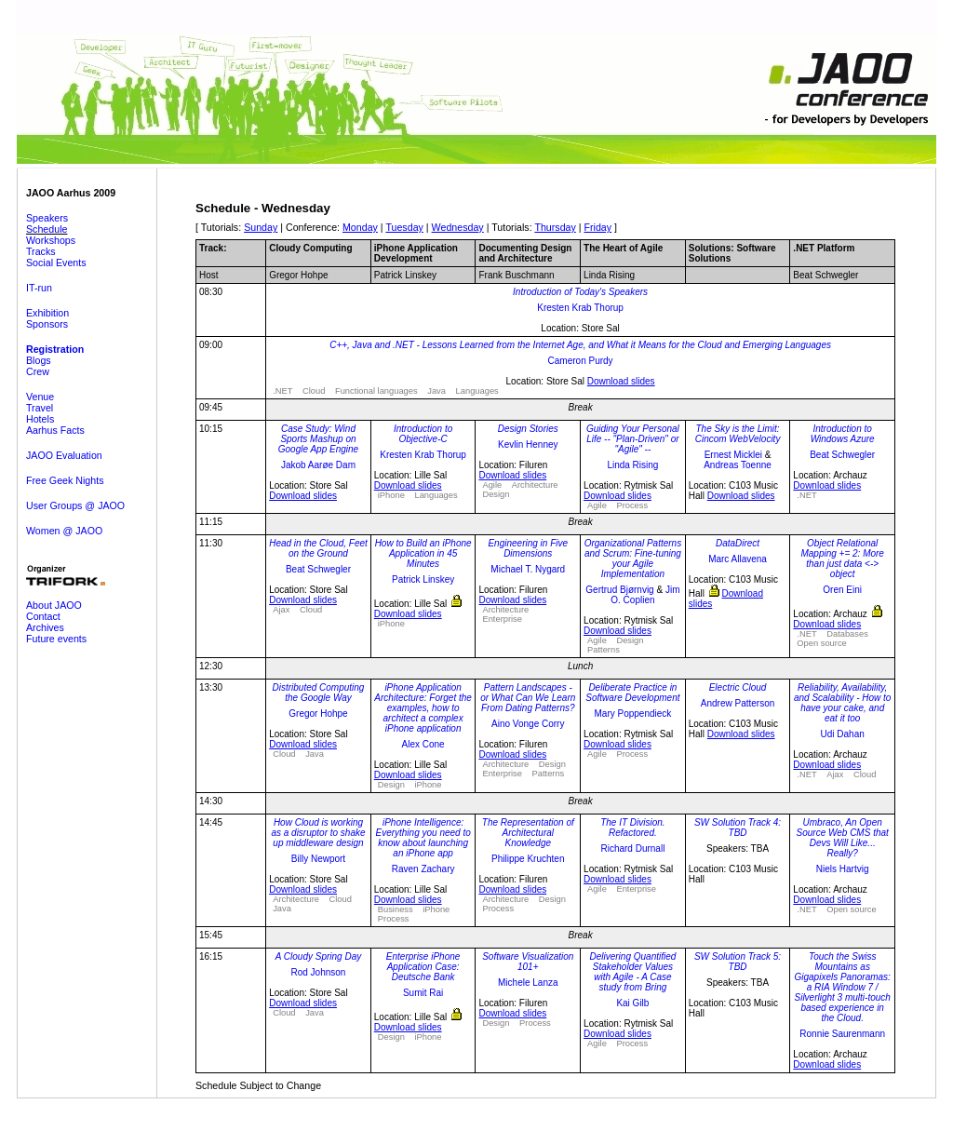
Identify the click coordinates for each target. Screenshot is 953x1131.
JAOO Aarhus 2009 (70, 192)
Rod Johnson (318, 972)
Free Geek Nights (65, 480)
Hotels (40, 418)
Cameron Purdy (580, 361)
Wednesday (458, 227)
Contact (43, 616)
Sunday (260, 227)
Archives (45, 627)
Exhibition (47, 312)
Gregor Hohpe (318, 713)
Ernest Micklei (733, 455)
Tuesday (404, 227)
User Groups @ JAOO (75, 505)
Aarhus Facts (55, 430)
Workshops (50, 240)
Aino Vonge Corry (527, 724)
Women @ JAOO (64, 530)
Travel (39, 407)
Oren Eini (842, 590)
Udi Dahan (843, 734)
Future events (56, 638)
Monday (360, 227)
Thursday (554, 227)
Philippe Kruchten (527, 859)
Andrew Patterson (738, 703)
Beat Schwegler (842, 455)
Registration (55, 349)
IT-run (39, 287)
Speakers (47, 217)
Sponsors (47, 324)
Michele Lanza (527, 982)
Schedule (46, 229)
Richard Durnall (632, 848)
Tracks (41, 251)
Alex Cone (423, 744)
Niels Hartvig (842, 869)
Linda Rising (632, 465)
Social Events (56, 262)
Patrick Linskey (423, 579)
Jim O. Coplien (645, 595)
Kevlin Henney (527, 444)
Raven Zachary (423, 869)
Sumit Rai (423, 993)
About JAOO (54, 605)
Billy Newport (318, 859)
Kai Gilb (632, 1003)
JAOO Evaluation (64, 455)
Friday (598, 227)
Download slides (621, 381)
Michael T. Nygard (527, 569)
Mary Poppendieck (632, 713)
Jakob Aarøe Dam (318, 465)
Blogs (38, 360)
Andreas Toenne (738, 465)
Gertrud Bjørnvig (619, 590)
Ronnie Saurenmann (842, 1034)
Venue (40, 396)
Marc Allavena (737, 559)
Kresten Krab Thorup (580, 308)
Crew (37, 371)
